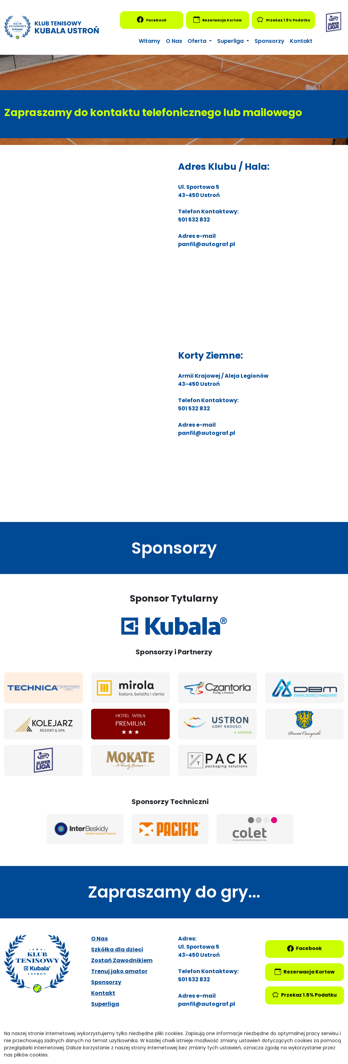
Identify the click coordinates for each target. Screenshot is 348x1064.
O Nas (174, 41)
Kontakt (301, 41)
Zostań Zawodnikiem (122, 960)
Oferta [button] (198, 41)
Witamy (149, 41)
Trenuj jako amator (119, 971)
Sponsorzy (269, 41)
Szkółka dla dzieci (117, 949)
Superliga (105, 1004)
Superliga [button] (231, 41)
